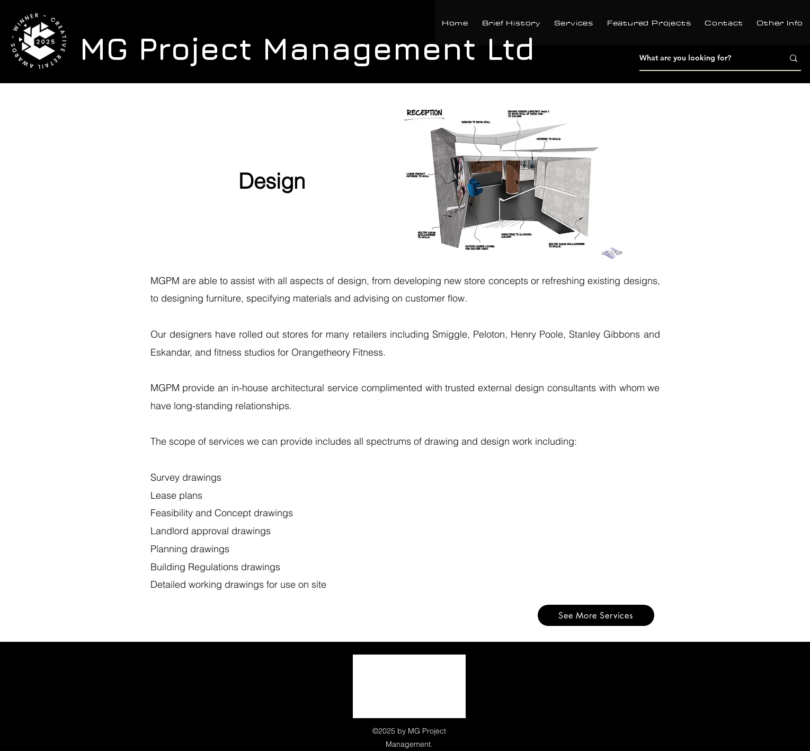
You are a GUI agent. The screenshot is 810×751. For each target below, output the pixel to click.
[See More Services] (596, 615)
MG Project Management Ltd (307, 48)
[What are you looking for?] (703, 58)
